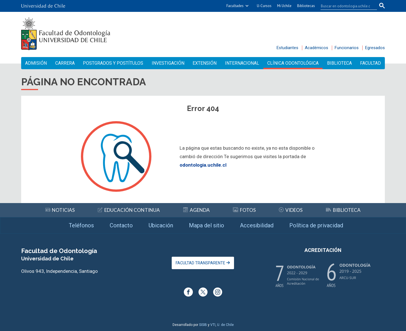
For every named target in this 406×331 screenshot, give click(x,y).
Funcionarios (347, 47)
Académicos (316, 47)
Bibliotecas (306, 5)
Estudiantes (287, 47)
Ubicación (161, 225)
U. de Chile (225, 325)
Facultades (235, 5)
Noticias (60, 210)
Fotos (244, 210)
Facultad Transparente (203, 263)
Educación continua (129, 210)
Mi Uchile (284, 5)
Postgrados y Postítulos (113, 63)
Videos (291, 210)
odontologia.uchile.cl (203, 165)
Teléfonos (81, 225)
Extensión (205, 63)
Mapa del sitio (206, 225)
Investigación (168, 63)
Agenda (196, 210)
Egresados (375, 47)
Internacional (242, 63)
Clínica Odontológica (293, 63)
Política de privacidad (316, 225)
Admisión (36, 63)
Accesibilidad (256, 225)
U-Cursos (264, 5)
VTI (212, 325)
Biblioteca (339, 63)
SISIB (203, 325)
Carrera (65, 63)
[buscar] (345, 6)
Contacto (121, 225)
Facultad (370, 63)
